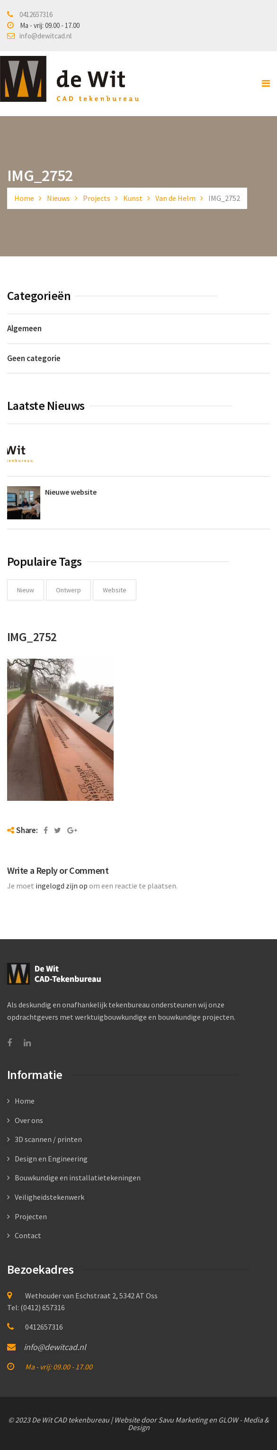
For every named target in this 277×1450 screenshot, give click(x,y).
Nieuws (58, 198)
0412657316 (36, 14)
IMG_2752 (32, 636)
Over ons (29, 1120)
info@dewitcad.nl (45, 35)
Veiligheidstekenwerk (49, 1197)
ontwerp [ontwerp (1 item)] (68, 590)
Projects (96, 198)
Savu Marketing (182, 1419)
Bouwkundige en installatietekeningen (78, 1177)
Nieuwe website (71, 492)
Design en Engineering (51, 1158)
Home (24, 198)
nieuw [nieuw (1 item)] (25, 590)
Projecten (31, 1216)
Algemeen (24, 328)
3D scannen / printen (48, 1139)
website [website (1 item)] (114, 590)
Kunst (133, 198)
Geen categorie (34, 358)
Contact (28, 1235)
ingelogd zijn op (62, 885)
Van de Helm (175, 198)
